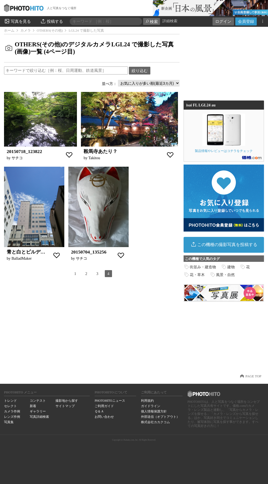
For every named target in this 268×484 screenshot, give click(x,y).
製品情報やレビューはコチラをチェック (224, 133)
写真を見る (17, 21)
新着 (33, 406)
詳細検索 (169, 21)
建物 (231, 267)
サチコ (17, 158)
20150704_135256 (88, 252)
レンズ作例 (12, 416)
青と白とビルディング (31, 252)
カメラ (25, 30)
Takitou (94, 158)
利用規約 (147, 400)
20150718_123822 (24, 151)
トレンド (10, 400)
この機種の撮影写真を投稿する (224, 244)
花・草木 (197, 275)
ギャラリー (38, 411)
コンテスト (38, 400)
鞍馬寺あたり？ (100, 151)
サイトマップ (65, 406)
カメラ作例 (12, 411)
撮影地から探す (66, 400)
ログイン (223, 21)
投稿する (51, 21)
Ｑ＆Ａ (99, 411)
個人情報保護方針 (154, 411)
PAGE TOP (253, 376)
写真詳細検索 (39, 416)
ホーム (9, 30)
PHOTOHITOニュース (110, 400)
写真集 (9, 422)
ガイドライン (150, 406)
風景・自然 (225, 275)
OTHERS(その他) (50, 30)
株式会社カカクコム (155, 422)
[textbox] (66, 70)
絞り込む (140, 70)
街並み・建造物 (203, 267)
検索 (151, 21)
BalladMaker (22, 258)
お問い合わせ (104, 416)
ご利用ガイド (104, 406)
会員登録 (246, 21)
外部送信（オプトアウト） (160, 416)
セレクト (10, 406)
